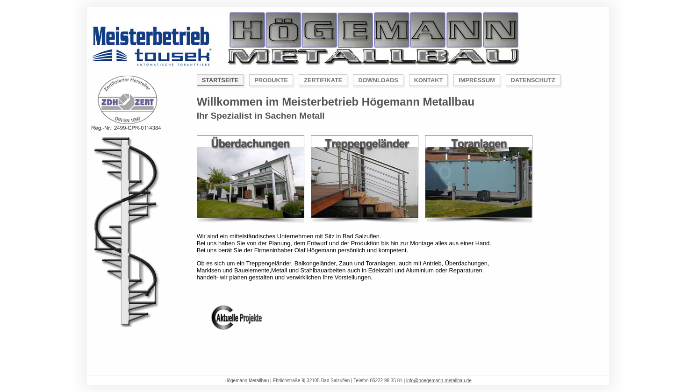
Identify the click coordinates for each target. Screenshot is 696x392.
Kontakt (428, 80)
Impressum (477, 80)
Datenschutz (533, 80)
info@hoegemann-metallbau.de (439, 380)
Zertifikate (323, 80)
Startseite (220, 80)
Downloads (378, 80)
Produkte (271, 80)
